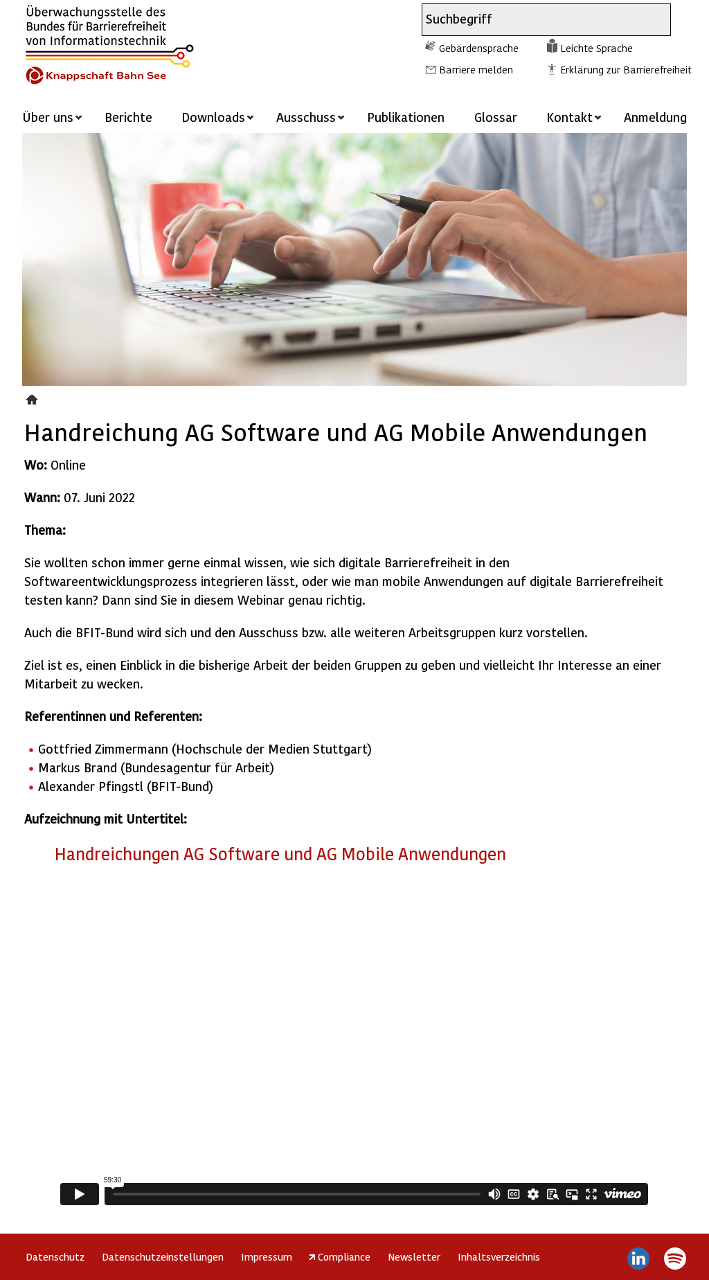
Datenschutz (55, 1256)
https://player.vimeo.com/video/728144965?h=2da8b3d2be (354, 1042)
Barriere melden (476, 69)
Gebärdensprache (479, 48)
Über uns (47, 116)
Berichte (128, 116)
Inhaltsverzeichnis (499, 1256)
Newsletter (414, 1256)
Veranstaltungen (33, 398)
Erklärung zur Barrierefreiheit (626, 69)
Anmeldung (655, 116)
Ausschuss (306, 116)
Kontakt (569, 116)
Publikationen (406, 116)
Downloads (213, 116)
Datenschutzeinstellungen (163, 1256)
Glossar (495, 116)
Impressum (266, 1256)
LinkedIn (638, 1258)
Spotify (674, 1258)
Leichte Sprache (596, 48)
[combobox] (533, 19)
